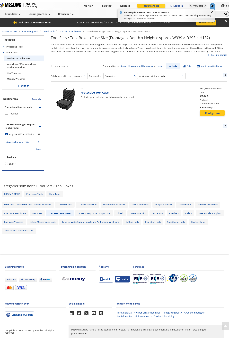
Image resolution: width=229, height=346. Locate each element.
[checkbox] (23, 113)
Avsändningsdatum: (149, 75)
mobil (105, 279)
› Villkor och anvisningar (147, 312)
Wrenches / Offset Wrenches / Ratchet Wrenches (21, 66)
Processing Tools (30, 31)
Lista (174, 65)
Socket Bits (157, 213)
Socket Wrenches (140, 204)
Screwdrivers (185, 204)
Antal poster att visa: (61, 75)
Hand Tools (49, 31)
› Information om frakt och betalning (155, 316)
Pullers (188, 213)
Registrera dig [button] (151, 5)
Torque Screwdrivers (208, 204)
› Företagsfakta (124, 312)
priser (160, 65)
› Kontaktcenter (124, 316)
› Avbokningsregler (194, 312)
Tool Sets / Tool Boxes (70, 31)
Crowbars (174, 213)
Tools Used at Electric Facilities (18, 230)
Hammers (37, 213)
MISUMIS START (9, 31)
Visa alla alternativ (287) (17, 142)
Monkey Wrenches (16, 78)
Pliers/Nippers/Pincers (15, 213)
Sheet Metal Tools (176, 221)
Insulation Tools (153, 221)
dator (122, 279)
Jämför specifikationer (211, 65)
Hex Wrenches (14, 73)
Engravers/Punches (13, 221)
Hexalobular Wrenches (114, 204)
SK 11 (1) (13, 163)
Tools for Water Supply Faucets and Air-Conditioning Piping (90, 221)
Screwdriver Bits (138, 213)
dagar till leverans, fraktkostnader (137, 65)
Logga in (176, 5)
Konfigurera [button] (212, 113)
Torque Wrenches (163, 204)
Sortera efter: (95, 75)
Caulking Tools (198, 221)
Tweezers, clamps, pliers (209, 213)
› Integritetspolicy (172, 312)
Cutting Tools (132, 221)
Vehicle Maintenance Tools (42, 221)
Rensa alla (36, 99)
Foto (189, 65)
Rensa (38, 149)
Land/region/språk (22, 314)
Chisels (120, 213)
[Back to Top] (225, 326)
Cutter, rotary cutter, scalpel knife (94, 213)
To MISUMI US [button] (206, 22)
